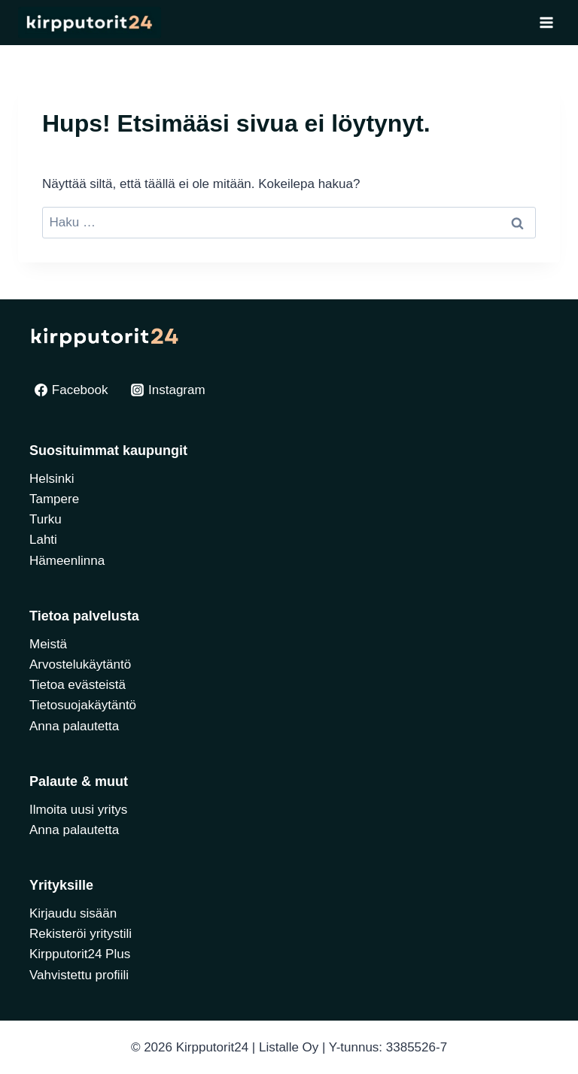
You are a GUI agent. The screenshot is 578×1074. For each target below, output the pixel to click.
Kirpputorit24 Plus (79, 954)
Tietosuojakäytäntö (82, 705)
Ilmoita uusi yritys (78, 809)
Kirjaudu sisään (73, 913)
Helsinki (52, 479)
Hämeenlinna (67, 561)
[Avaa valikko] (546, 22)
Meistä (48, 644)
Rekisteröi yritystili (80, 934)
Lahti (43, 539)
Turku (45, 519)
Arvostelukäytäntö (80, 664)
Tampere (54, 499)
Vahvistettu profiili (79, 975)
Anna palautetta (74, 726)
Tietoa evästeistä (77, 685)
